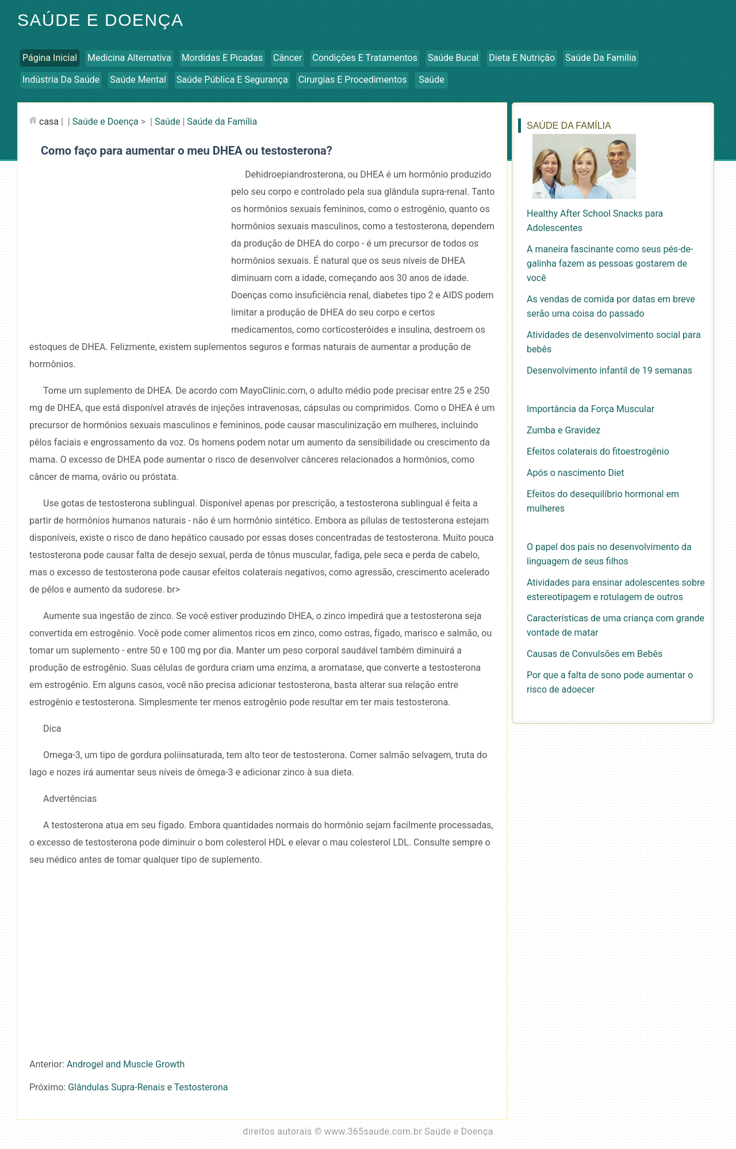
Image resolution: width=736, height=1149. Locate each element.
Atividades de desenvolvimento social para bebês (614, 342)
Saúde (431, 79)
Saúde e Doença (100, 20)
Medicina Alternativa (129, 57)
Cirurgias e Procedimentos (352, 79)
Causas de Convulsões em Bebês (594, 653)
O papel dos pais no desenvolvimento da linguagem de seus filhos (609, 554)
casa (49, 121)
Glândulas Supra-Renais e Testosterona (148, 1087)
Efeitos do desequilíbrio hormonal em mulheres (603, 501)
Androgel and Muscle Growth (126, 1064)
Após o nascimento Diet (575, 472)
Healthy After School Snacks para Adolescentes (595, 220)
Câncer (287, 57)
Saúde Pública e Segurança (232, 79)
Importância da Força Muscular (590, 409)
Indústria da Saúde (60, 79)
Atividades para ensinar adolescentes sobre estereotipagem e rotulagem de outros (616, 589)
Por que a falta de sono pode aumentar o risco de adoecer (610, 682)
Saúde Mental (138, 79)
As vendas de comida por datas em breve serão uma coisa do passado (611, 306)
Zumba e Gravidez (563, 430)
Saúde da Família (600, 57)
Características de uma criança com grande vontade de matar (615, 625)
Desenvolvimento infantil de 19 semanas (609, 370)
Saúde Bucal (453, 57)
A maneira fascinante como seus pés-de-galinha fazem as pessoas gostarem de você (610, 263)
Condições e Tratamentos (364, 57)
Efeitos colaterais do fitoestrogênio (598, 451)
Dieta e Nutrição (522, 57)
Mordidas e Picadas (222, 57)
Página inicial (49, 57)
